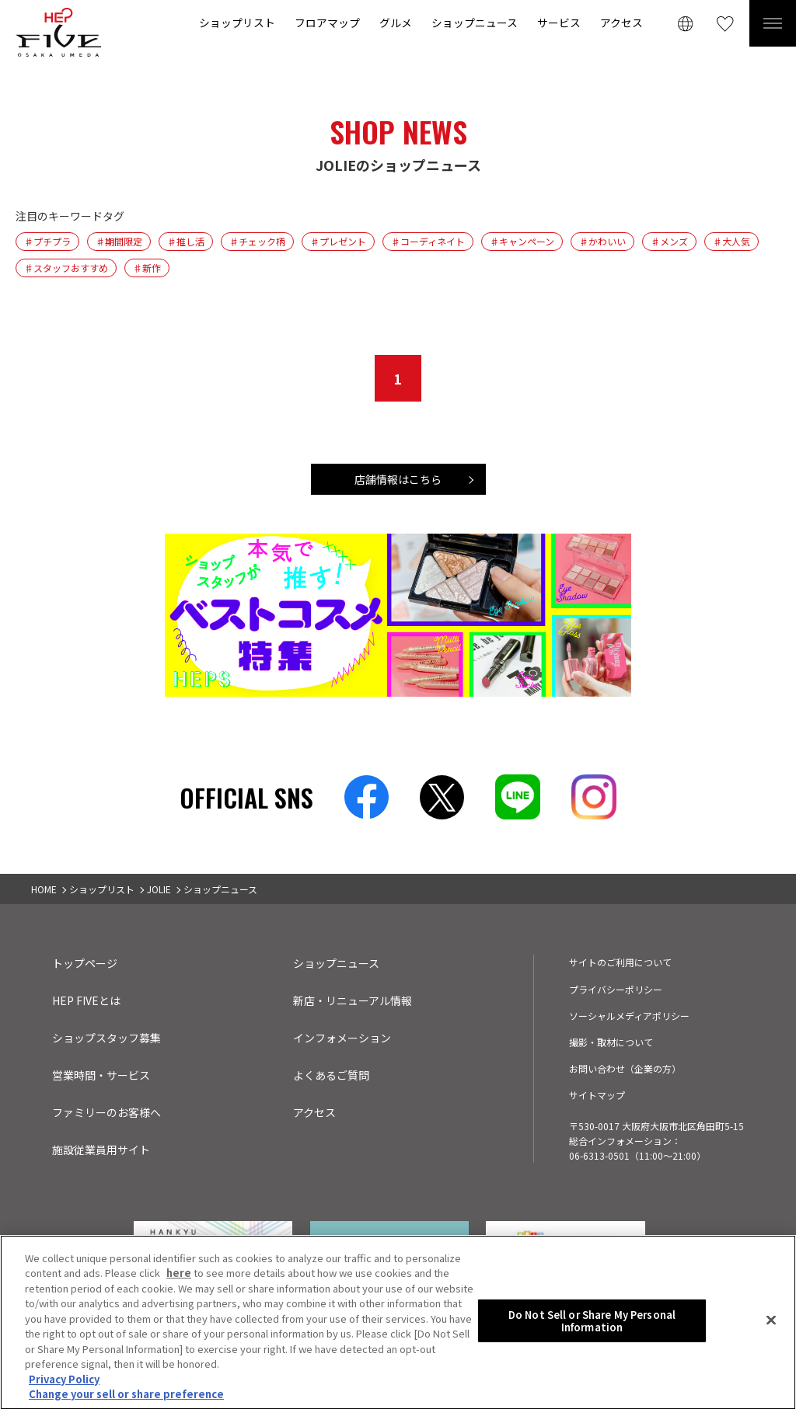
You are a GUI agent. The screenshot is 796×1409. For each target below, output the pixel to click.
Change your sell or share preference (126, 1398)
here (178, 1277)
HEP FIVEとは (86, 1000)
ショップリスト (237, 22)
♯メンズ (669, 241)
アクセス (621, 22)
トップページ (84, 963)
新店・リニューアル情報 (352, 1000)
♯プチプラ (47, 241)
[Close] (771, 1324)
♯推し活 (185, 241)
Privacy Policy (64, 1383)
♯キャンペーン (522, 241)
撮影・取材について (611, 1042)
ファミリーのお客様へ (106, 1112)
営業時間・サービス (101, 1075)
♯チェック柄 (257, 241)
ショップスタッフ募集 (106, 1037)
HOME (44, 889)
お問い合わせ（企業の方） (625, 1068)
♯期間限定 (119, 241)
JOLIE (159, 889)
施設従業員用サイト (101, 1149)
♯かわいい (602, 241)
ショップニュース (474, 22)
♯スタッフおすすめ (66, 267)
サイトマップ (597, 1094)
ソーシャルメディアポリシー (629, 1015)
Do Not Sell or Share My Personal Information (592, 1324)
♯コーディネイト (428, 241)
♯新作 (147, 267)
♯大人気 (731, 241)
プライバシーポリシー (615, 989)
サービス (559, 22)
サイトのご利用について (620, 962)
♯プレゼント (338, 241)
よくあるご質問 (331, 1075)
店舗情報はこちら (398, 479)
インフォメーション (342, 1037)
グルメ (395, 22)
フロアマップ (327, 22)
